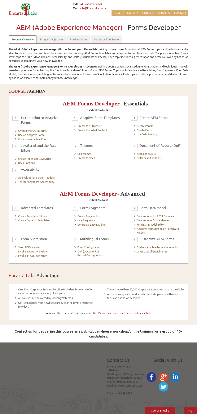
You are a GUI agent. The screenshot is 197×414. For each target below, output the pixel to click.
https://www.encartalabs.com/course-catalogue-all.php (121, 313)
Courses (148, 12)
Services (164, 12)
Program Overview (23, 39)
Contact (180, 12)
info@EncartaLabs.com (93, 8)
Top (190, 411)
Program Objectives (51, 39)
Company (131, 12)
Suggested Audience (106, 39)
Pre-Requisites (78, 39)
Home (117, 12)
